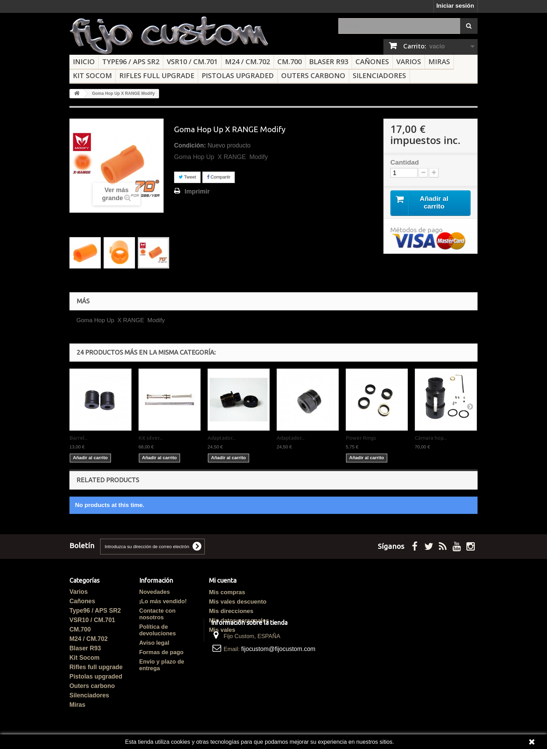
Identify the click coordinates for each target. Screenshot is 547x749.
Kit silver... (150, 438)
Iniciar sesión (455, 5)
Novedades (154, 592)
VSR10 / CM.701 (192, 61)
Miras (439, 61)
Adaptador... (221, 438)
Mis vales (222, 630)
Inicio (84, 61)
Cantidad (404, 162)
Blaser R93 (328, 61)
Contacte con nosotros (157, 613)
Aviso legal (154, 643)
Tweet (187, 177)
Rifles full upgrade (156, 75)
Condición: (190, 145)
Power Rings (361, 438)
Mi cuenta (223, 580)
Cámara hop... (431, 438)
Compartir (219, 177)
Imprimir (197, 191)
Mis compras (227, 592)
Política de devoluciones (157, 629)
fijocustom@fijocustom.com (278, 685)
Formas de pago (161, 652)
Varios (408, 61)
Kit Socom (92, 75)
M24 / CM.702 (247, 61)
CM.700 (289, 61)
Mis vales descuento (238, 601)
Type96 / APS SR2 (130, 61)
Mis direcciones (231, 611)
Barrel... (78, 438)
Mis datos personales (239, 620)
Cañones (372, 61)
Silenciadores (379, 75)
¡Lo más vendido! (163, 601)
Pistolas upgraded (238, 75)
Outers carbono (313, 75)
